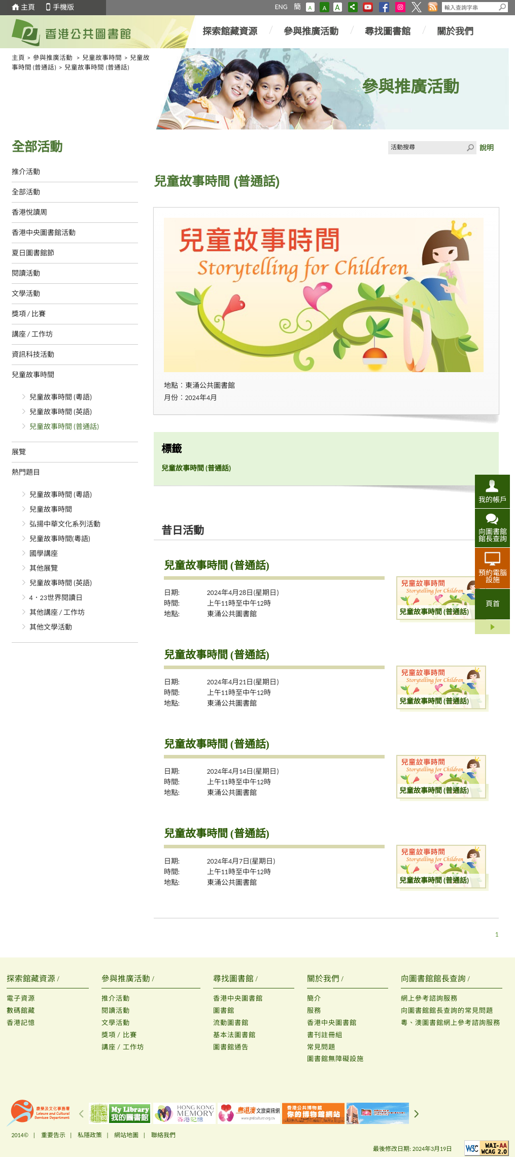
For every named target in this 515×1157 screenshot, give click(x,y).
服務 (314, 1010)
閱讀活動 (26, 273)
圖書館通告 (231, 1047)
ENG (281, 7)
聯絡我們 (163, 1135)
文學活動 (26, 293)
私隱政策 (90, 1135)
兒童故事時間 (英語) (60, 412)
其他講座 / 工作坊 (57, 612)
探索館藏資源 (229, 31)
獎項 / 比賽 (29, 314)
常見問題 (321, 1047)
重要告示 (53, 1135)
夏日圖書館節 (33, 253)
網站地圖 (126, 1135)
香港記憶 (21, 1022)
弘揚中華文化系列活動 (64, 524)
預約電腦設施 (492, 576)
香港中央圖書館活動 (44, 232)
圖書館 (223, 1010)
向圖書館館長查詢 (492, 535)
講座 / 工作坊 (32, 334)
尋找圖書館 (387, 31)
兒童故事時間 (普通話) (64, 426)
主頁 (28, 7)
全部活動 (26, 192)
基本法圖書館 (234, 1035)
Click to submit (469, 147)
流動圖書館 (231, 1022)
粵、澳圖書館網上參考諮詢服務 (450, 1022)
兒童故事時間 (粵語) (60, 397)
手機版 (63, 7)
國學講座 (43, 553)
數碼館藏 (21, 1010)
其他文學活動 (50, 627)
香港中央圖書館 (238, 998)
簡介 (314, 998)
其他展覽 (43, 568)
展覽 (19, 452)
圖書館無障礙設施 (335, 1058)
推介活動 (26, 172)
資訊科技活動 (33, 354)
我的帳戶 (492, 499)
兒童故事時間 (102, 57)
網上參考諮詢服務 (429, 998)
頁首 (493, 604)
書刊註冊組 (324, 1035)
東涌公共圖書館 (232, 614)
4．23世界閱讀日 (56, 597)
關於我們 (455, 31)
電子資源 (21, 998)
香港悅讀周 (29, 212)
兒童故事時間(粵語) (60, 539)
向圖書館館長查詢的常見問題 (447, 1010)
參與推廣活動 (311, 31)
